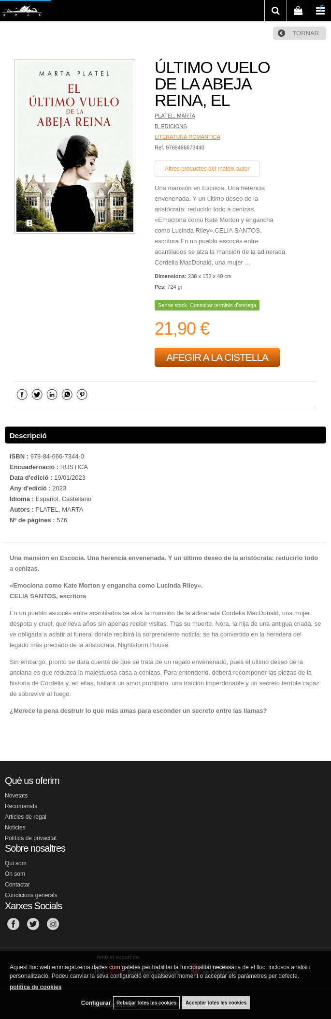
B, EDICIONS (171, 126)
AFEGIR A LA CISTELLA (217, 357)
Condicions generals (31, 895)
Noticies (15, 827)
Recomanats (21, 806)
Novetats (16, 795)
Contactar (17, 884)
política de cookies (35, 987)
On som (15, 874)
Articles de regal (25, 816)
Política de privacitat (31, 838)
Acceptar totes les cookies (216, 1002)
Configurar (96, 1003)
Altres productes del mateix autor (207, 168)
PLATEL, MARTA (175, 115)
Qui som (16, 863)
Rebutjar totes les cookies (146, 1002)
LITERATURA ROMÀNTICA (187, 137)
